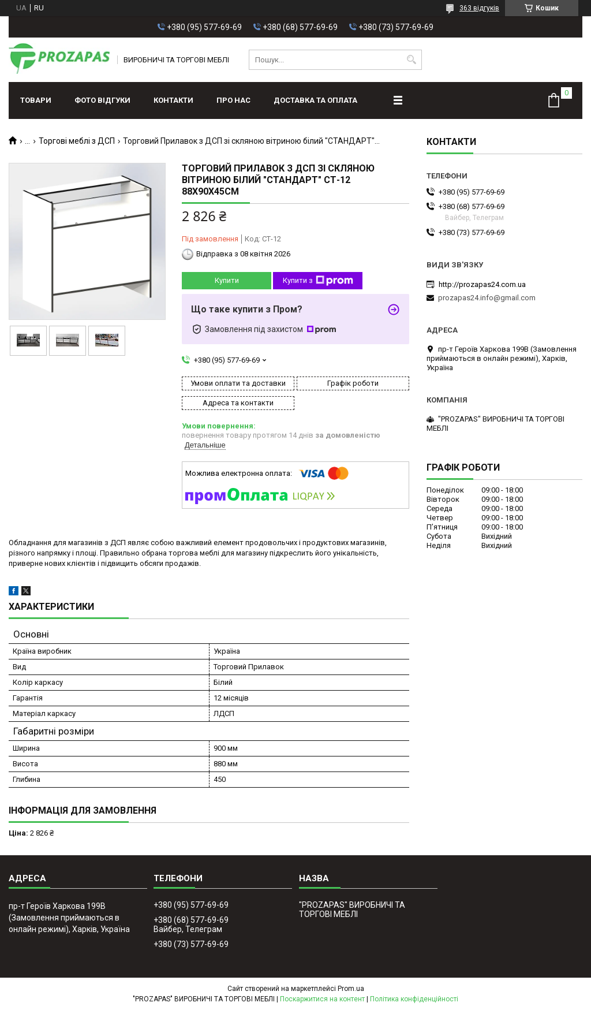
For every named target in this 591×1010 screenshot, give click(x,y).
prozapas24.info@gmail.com (487, 297)
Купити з (318, 280)
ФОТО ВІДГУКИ (102, 100)
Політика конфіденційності (414, 999)
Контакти (173, 100)
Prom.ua (351, 989)
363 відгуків (479, 8)
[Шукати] (412, 60)
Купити (227, 280)
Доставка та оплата (315, 100)
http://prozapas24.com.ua (482, 284)
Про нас (233, 100)
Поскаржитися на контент (322, 999)
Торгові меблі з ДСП (77, 141)
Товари (35, 100)
